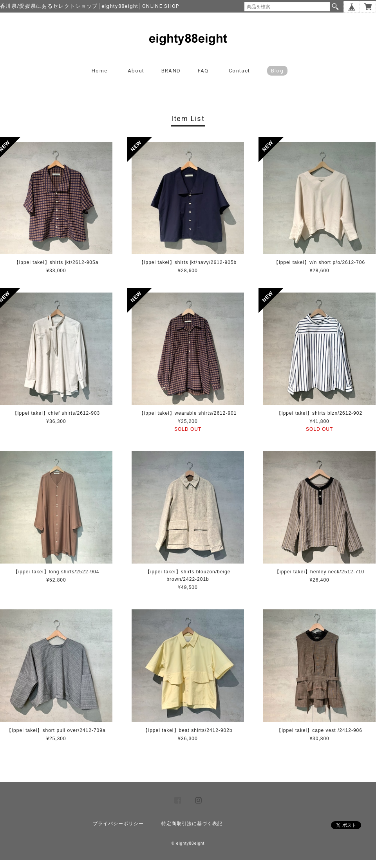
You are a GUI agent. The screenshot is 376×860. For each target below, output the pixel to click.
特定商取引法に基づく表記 (191, 823)
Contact (239, 71)
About (136, 71)
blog (277, 71)
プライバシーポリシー (118, 823)
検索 (335, 6)
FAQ (203, 71)
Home (99, 71)
